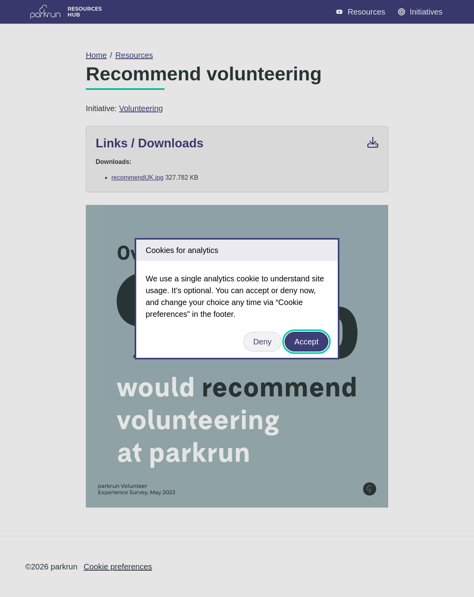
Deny (262, 341)
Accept (306, 341)
